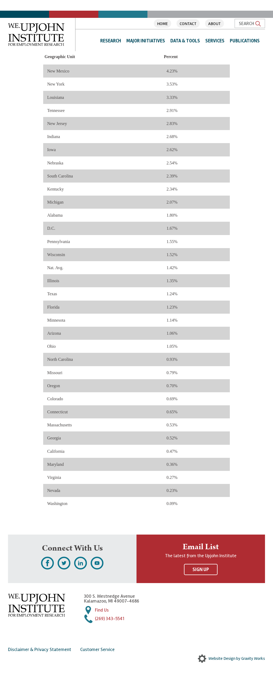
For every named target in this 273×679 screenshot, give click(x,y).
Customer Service (97, 649)
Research (110, 41)
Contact (188, 23)
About (214, 23)
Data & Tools (185, 41)
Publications (245, 41)
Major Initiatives (145, 41)
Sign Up (200, 569)
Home (162, 23)
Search (250, 23)
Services (214, 41)
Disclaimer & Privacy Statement (39, 649)
